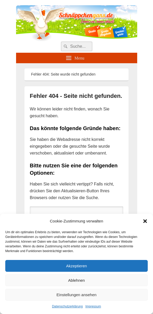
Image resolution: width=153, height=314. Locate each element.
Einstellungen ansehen (77, 294)
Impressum (93, 306)
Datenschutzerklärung (67, 306)
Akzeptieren (76, 266)
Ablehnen (76, 280)
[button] (145, 221)
